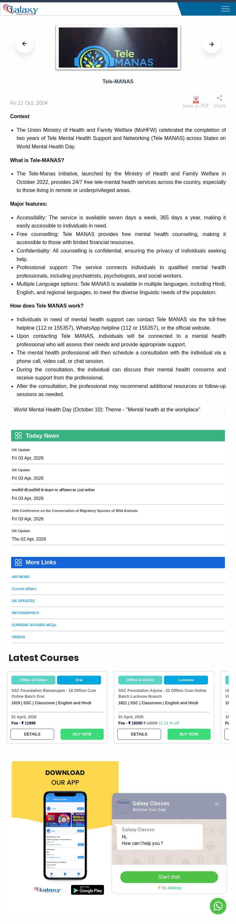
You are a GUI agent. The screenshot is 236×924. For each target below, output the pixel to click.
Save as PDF (196, 102)
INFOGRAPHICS (25, 613)
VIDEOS (18, 637)
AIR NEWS (20, 577)
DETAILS (32, 734)
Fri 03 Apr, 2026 (28, 458)
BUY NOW (82, 734)
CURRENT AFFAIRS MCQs (34, 625)
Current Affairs (24, 589)
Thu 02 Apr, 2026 (29, 539)
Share (220, 101)
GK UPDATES (23, 601)
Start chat (169, 877)
